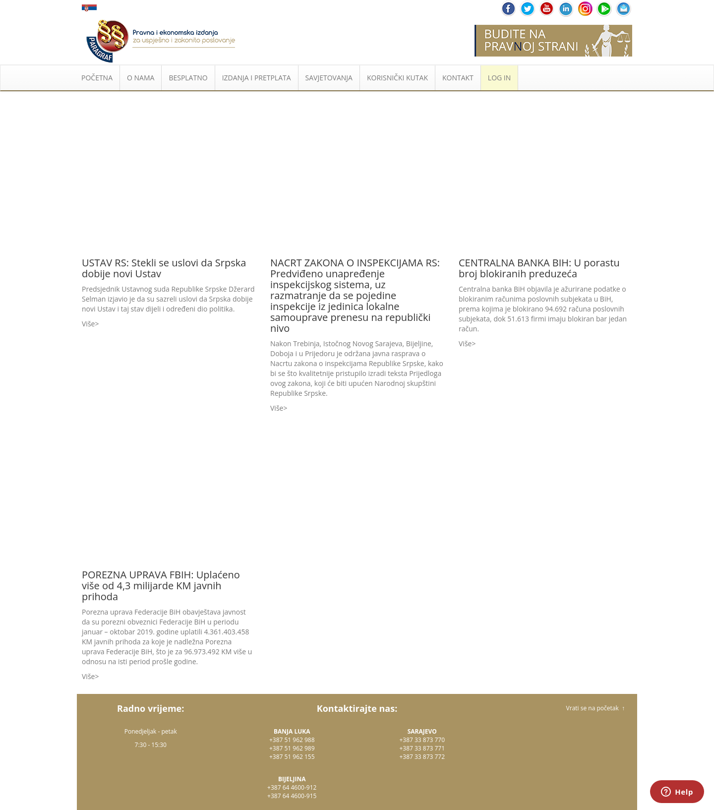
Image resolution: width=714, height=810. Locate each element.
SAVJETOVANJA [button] (329, 77)
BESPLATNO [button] (188, 77)
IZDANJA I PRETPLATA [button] (256, 77)
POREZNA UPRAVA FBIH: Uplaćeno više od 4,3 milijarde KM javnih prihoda (161, 585)
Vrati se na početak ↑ (595, 708)
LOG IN (499, 77)
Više (88, 323)
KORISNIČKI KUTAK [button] (397, 77)
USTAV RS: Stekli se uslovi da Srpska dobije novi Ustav (164, 268)
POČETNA (97, 77)
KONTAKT (458, 77)
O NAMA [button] (140, 77)
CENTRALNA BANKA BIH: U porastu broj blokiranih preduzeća (539, 268)
